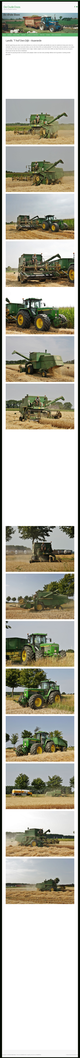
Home (4, 34)
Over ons (42, 34)
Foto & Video (16, 34)
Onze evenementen (56, 34)
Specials (23, 34)
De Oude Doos (12, 7)
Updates (10, 34)
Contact (48, 34)
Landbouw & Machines (32, 34)
